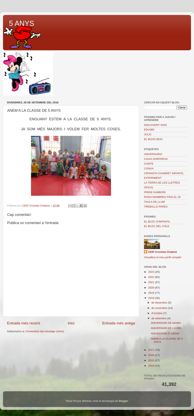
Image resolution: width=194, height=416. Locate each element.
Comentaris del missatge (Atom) (45, 331)
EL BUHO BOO (153, 139)
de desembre (159, 302)
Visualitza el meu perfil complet (162, 257)
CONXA (149, 168)
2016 (151, 355)
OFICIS (148, 187)
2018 (151, 297)
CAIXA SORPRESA (156, 158)
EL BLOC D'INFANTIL (157, 221)
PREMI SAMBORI (155, 192)
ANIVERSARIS (153, 154)
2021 (151, 282)
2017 (151, 349)
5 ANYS (21, 23)
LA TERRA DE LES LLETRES (162, 182)
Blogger (123, 400)
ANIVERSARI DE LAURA (166, 328)
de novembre (159, 307)
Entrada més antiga (118, 323)
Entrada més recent (23, 323)
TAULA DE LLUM (154, 201)
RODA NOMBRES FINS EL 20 (162, 197)
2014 (151, 365)
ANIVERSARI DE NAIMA (166, 322)
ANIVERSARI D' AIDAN (165, 333)
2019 (151, 292)
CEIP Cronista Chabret (162, 251)
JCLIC (148, 134)
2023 (151, 271)
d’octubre (157, 313)
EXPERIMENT (153, 177)
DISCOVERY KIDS (155, 125)
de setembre (159, 318)
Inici (71, 323)
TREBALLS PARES (156, 206)
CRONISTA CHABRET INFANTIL (164, 173)
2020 (151, 287)
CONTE (148, 163)
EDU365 (149, 129)
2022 (151, 277)
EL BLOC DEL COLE (156, 226)
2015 (151, 360)
